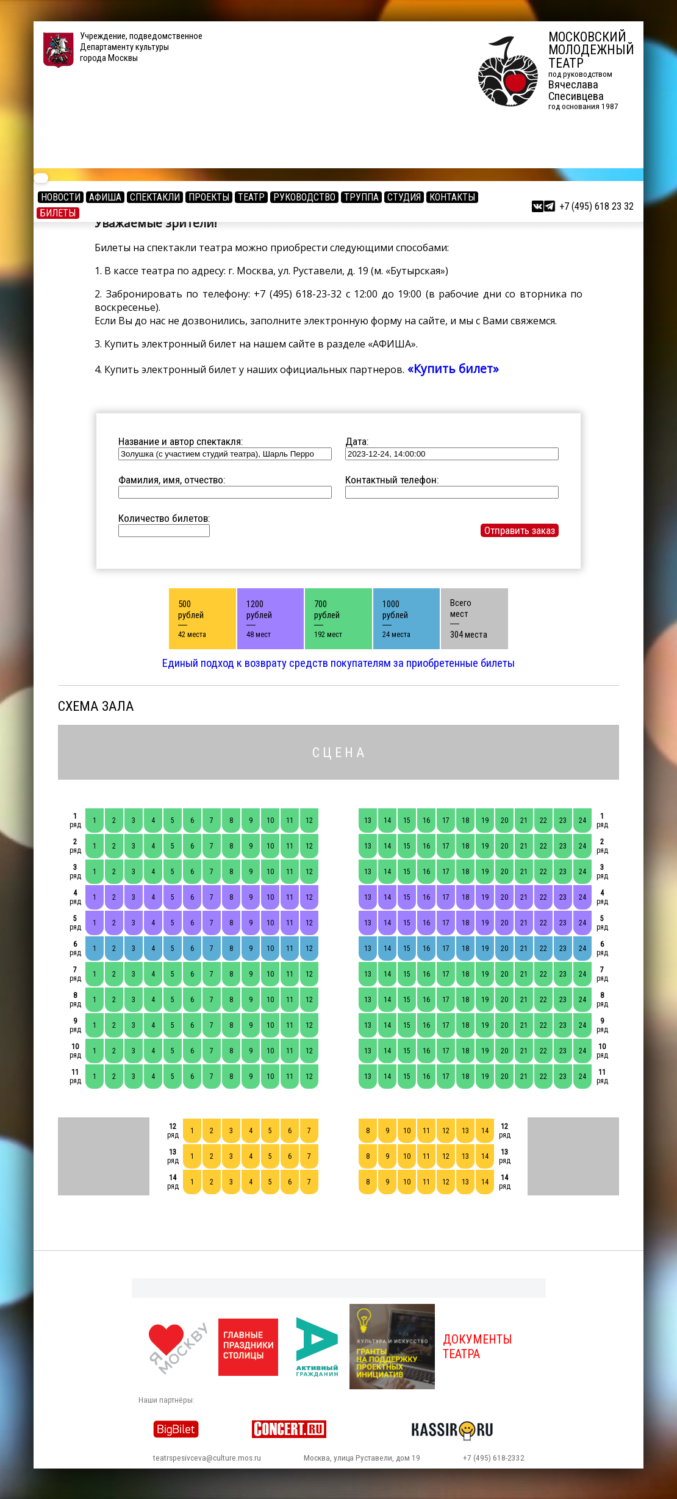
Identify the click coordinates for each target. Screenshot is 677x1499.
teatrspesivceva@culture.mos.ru (207, 1457)
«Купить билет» (451, 368)
